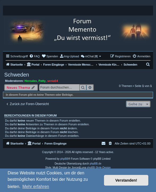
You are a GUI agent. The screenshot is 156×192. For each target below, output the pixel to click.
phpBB (64, 158)
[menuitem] (34, 56)
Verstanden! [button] (126, 180)
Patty (42, 80)
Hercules (30, 80)
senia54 (52, 80)
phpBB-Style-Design (99, 167)
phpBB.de (95, 163)
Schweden (16, 75)
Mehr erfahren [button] (35, 186)
